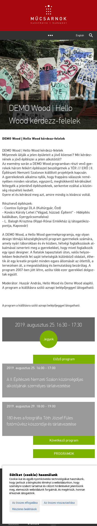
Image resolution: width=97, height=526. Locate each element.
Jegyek (49, 339)
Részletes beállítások (24, 509)
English (80, 35)
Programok (64, 453)
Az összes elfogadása (25, 503)
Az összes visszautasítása (59, 503)
